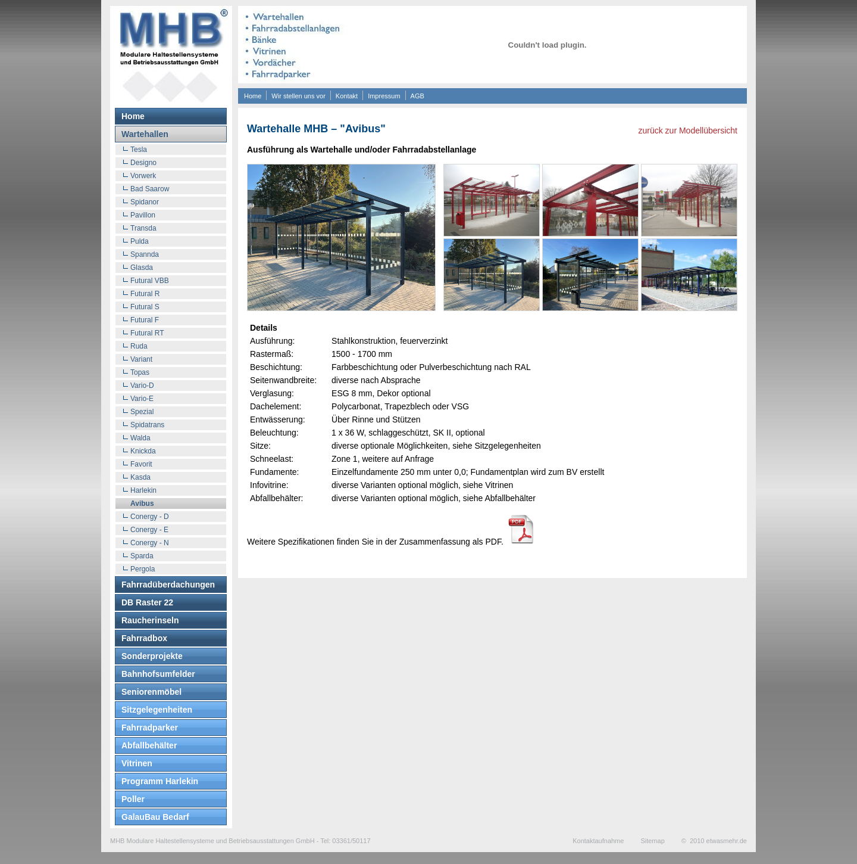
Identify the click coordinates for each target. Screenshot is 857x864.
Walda (140, 438)
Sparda (142, 556)
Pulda (139, 241)
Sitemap (652, 840)
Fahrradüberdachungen (168, 584)
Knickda (143, 451)
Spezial (142, 412)
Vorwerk (143, 176)
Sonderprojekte (152, 656)
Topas (139, 372)
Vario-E (142, 398)
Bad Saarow (149, 189)
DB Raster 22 (147, 602)
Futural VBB (149, 280)
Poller (133, 799)
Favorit (141, 464)
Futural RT (147, 333)
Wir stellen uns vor (298, 96)
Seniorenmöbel (151, 692)
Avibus (142, 503)
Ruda (139, 346)
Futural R (144, 294)
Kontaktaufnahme (598, 840)
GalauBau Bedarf (155, 817)
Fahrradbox (144, 638)
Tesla (138, 149)
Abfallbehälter (149, 745)
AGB (417, 96)
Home (252, 96)
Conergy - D (149, 516)
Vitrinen (136, 763)
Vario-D (142, 385)
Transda (143, 228)
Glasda (141, 267)
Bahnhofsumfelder (158, 674)
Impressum (384, 96)
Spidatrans (147, 425)
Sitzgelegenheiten (156, 709)
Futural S (144, 307)
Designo (143, 162)
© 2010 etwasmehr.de (714, 840)
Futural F (144, 320)
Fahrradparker (149, 727)
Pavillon (142, 215)
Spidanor (144, 202)
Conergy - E (149, 530)
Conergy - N (149, 543)
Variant (141, 359)
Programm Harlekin (159, 781)
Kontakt (347, 96)
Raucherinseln (150, 620)
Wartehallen (144, 134)
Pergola (142, 569)
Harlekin (143, 490)
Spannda (144, 254)
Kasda (140, 477)
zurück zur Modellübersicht (687, 130)
